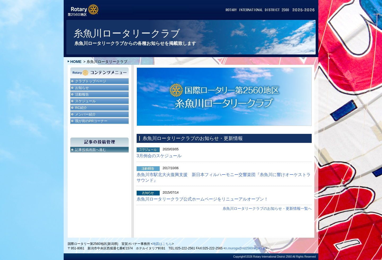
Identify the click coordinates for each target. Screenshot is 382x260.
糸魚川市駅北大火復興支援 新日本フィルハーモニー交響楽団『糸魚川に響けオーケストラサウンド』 (224, 177)
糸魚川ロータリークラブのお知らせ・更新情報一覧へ (267, 208)
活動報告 (82, 94)
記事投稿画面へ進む (90, 150)
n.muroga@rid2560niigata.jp (245, 248)
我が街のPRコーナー (91, 121)
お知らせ (82, 88)
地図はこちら (162, 244)
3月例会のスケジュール (159, 156)
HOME (75, 61)
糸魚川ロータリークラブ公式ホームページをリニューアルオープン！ (202, 199)
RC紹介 (81, 108)
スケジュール (85, 101)
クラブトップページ (90, 81)
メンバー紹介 (85, 114)
